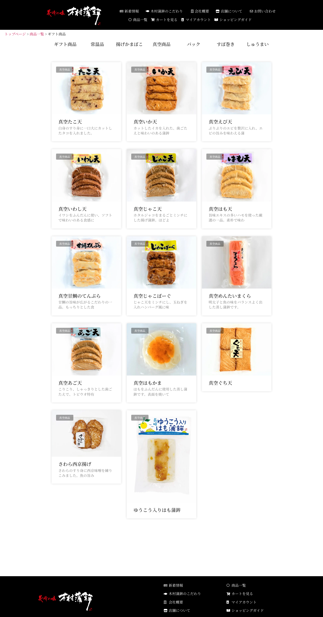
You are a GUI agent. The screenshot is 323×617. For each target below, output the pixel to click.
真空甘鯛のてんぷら (79, 295)
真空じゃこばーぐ (152, 295)
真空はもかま (147, 382)
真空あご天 (70, 382)
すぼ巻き (226, 44)
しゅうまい (257, 44)
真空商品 (161, 44)
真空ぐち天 (220, 382)
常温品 (97, 44)
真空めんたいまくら (230, 295)
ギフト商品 (65, 44)
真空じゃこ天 (147, 208)
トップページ (15, 34)
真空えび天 (220, 121)
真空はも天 (220, 208)
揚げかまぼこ (129, 44)
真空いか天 (145, 121)
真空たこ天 (70, 121)
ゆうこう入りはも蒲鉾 (157, 509)
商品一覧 (37, 34)
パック (193, 44)
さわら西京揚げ (74, 464)
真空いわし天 (72, 208)
